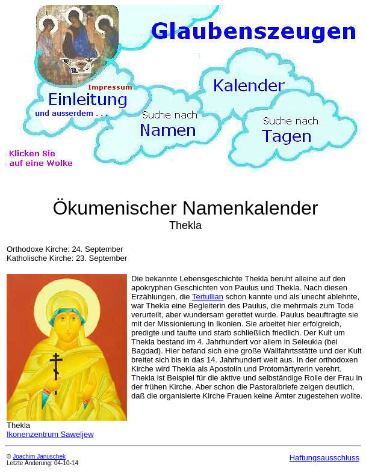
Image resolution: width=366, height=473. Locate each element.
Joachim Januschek (39, 456)
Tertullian (207, 296)
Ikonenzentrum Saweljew (50, 434)
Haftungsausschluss (324, 457)
